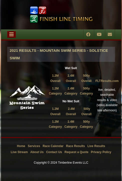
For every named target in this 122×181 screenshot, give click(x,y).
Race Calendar (53, 146)
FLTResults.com (106, 81)
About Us (37, 152)
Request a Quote (76, 152)
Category (86, 93)
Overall (86, 81)
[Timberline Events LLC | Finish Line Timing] (61, 14)
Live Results (96, 146)
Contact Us (54, 152)
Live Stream (19, 152)
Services (34, 146)
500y (86, 75)
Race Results (75, 146)
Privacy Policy (101, 152)
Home (21, 146)
